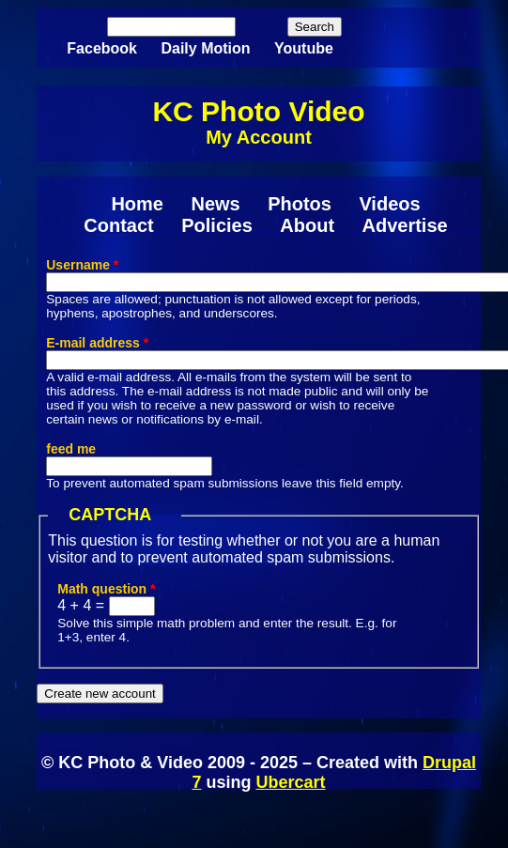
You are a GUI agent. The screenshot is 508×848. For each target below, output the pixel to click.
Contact (118, 225)
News (215, 203)
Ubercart (290, 782)
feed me (71, 448)
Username (82, 264)
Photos (299, 203)
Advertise (405, 225)
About (307, 225)
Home (137, 203)
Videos (389, 203)
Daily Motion (205, 48)
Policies (217, 225)
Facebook (102, 48)
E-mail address (97, 342)
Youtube (303, 48)
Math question (106, 588)
